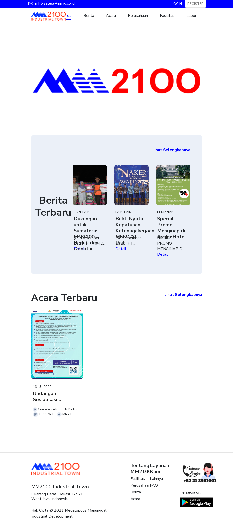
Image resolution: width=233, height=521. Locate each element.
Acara (111, 15)
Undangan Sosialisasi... (47, 396)
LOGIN (177, 3)
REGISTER (195, 3)
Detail (79, 249)
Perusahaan (138, 15)
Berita (88, 15)
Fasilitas (167, 15)
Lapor (191, 15)
